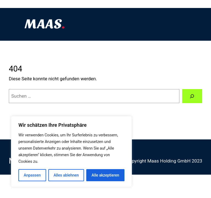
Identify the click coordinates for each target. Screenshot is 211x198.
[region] (71, 151)
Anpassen (32, 175)
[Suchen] (192, 96)
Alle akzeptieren (105, 175)
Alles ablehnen (66, 175)
